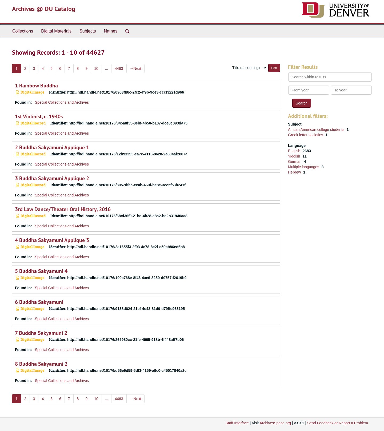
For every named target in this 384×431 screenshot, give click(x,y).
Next (135, 68)
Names (110, 31)
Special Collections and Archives (62, 102)
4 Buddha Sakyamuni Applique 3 (52, 240)
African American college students (316, 129)
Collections (22, 31)
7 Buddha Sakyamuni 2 (41, 332)
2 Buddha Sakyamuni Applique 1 (52, 147)
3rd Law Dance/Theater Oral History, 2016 (63, 209)
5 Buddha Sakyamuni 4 (41, 271)
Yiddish (294, 156)
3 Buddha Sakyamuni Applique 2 (52, 178)
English (294, 151)
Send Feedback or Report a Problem (337, 423)
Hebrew (295, 172)
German (295, 161)
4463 (119, 68)
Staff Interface (237, 423)
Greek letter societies (306, 135)
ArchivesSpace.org (275, 423)
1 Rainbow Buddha (36, 85)
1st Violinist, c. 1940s (39, 116)
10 (96, 68)
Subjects (87, 31)
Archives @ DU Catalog (43, 9)
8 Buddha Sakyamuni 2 (41, 363)
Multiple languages (304, 167)
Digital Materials (56, 31)
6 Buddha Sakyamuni (39, 302)
